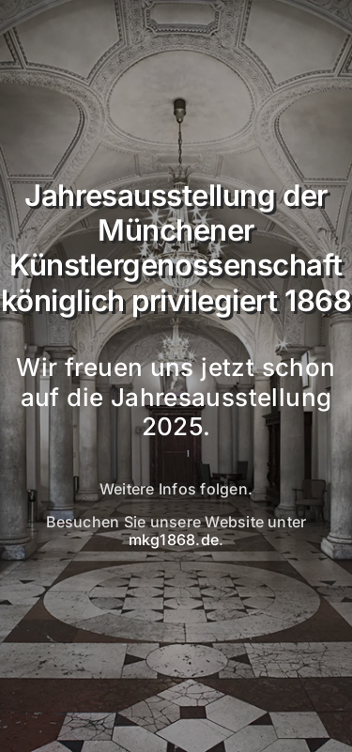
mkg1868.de (174, 539)
